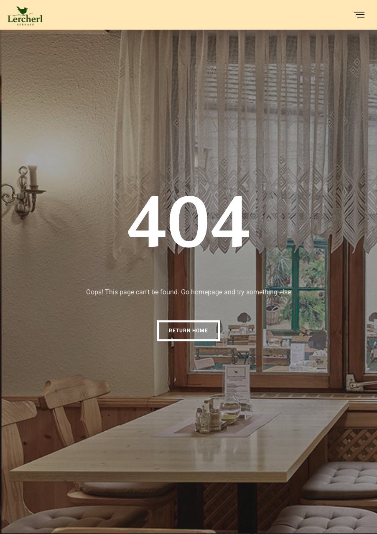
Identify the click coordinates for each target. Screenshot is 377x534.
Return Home (188, 331)
